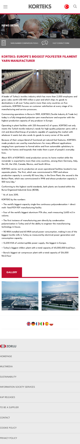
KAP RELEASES (7, 397)
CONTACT (5, 418)
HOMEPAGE (6, 356)
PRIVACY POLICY (8, 438)
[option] (20, 295)
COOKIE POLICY (8, 428)
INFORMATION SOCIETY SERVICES (17, 387)
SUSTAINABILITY (8, 377)
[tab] (20, 43)
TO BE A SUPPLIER (9, 407)
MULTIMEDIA (6, 366)
